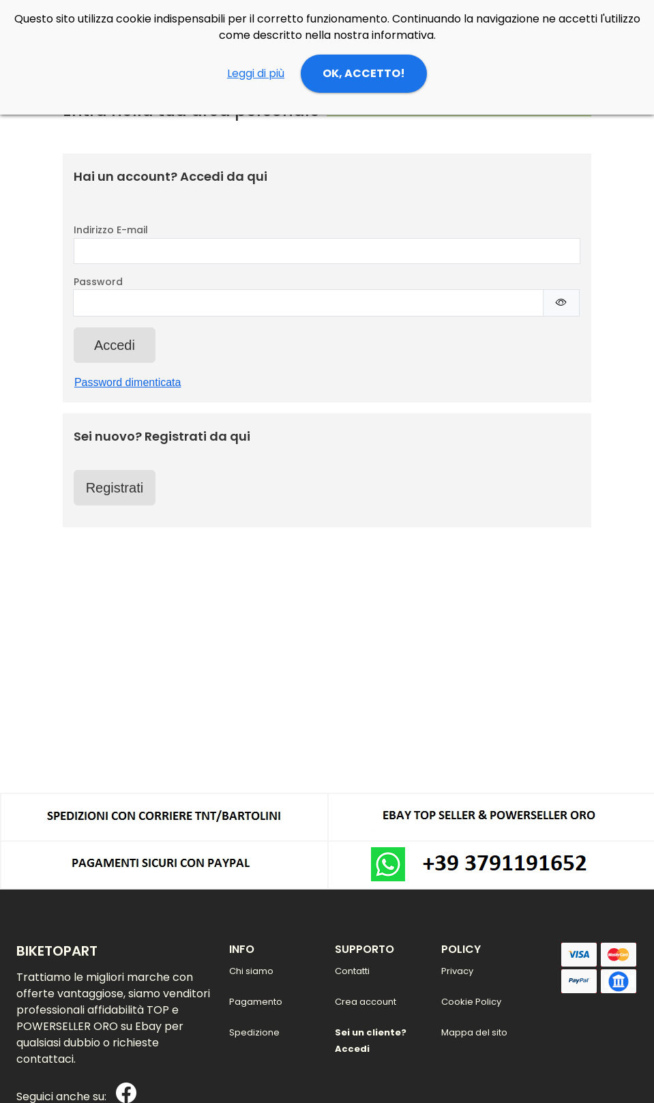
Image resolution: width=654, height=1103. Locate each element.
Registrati (114, 487)
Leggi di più (255, 73)
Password (98, 282)
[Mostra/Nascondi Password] (561, 303)
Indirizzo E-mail (111, 230)
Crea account (365, 1001)
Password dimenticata (127, 382)
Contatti (352, 971)
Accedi (114, 345)
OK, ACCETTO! (364, 73)
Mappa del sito (474, 1032)
